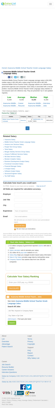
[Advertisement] (27, 36)
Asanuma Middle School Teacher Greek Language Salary (29, 68)
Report (30, 353)
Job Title (6, 200)
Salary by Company (9, 376)
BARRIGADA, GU (38, 119)
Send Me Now (20, 226)
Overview (5, 341)
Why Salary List (33, 358)
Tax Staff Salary (10, 176)
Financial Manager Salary (13, 166)
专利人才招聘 (6, 402)
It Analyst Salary (10, 169)
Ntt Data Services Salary (13, 156)
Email (5, 216)
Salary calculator (14, 250)
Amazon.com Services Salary (14, 144)
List (3, 339)
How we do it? (41, 186)
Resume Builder (8, 367)
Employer (7, 194)
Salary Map (13, 255)
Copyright (31, 344)
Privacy (30, 341)
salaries (40, 246)
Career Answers (8, 370)
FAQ (29, 350)
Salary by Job (6, 382)
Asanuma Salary (10, 139)
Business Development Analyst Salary (17, 161)
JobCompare (12, 319)
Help (19, 400)
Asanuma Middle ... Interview (39, 103)
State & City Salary (15, 257)
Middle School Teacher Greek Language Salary (20, 142)
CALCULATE (14, 288)
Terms (30, 339)
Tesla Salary (9, 149)
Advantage (6, 344)
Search (12, 323)
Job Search (6, 365)
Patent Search (7, 347)
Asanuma (23, 120)
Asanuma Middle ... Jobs (37, 106)
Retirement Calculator (40, 400)
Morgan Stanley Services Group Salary (17, 152)
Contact (30, 356)
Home (4, 68)
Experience (7, 211)
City (4, 205)
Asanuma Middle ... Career (13, 103)
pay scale (24, 252)
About (4, 400)
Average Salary (27, 400)
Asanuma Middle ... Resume (14, 106)
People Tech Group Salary (13, 147)
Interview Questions (9, 372)
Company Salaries (15, 259)
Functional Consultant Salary (14, 164)
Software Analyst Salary (12, 171)
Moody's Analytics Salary (13, 159)
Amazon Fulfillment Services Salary (16, 154)
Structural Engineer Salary (13, 173)
